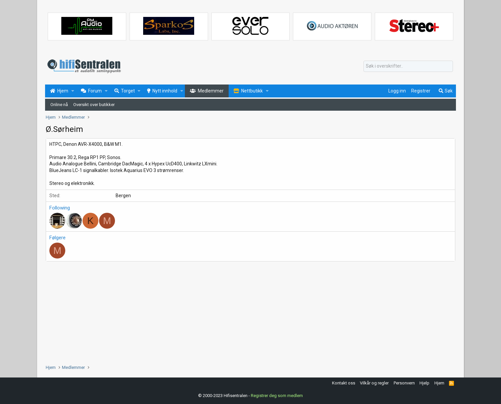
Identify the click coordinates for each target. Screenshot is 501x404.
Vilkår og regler (374, 382)
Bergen (123, 195)
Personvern (404, 382)
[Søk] (408, 66)
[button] (73, 91)
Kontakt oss (343, 382)
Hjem (439, 382)
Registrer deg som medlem (277, 395)
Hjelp (424, 382)
